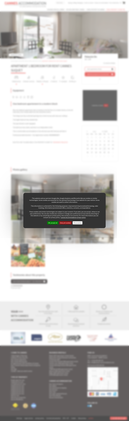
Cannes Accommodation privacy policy (73, 217)
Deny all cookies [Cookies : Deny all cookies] (65, 223)
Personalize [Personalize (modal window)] (77, 223)
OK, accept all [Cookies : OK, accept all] (52, 223)
